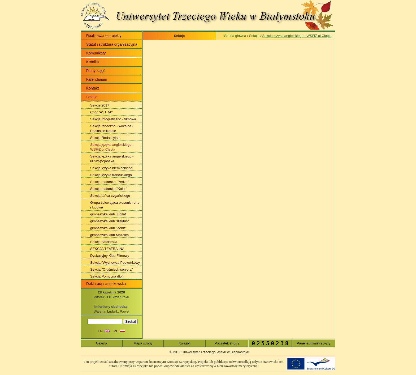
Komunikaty (96, 53)
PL (119, 331)
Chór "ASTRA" (101, 112)
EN (104, 331)
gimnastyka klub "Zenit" (108, 228)
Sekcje (254, 36)
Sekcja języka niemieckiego (111, 168)
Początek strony (227, 343)
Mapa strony (143, 343)
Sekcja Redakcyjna (105, 138)
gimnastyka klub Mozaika (109, 235)
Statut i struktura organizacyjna (111, 44)
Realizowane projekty (104, 35)
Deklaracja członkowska (106, 284)
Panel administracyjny (313, 343)
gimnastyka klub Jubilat (108, 214)
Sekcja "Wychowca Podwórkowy (115, 263)
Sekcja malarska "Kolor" (108, 189)
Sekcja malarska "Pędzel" (109, 182)
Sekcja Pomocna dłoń (107, 276)
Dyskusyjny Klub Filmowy (109, 256)
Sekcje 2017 (99, 105)
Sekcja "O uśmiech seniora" (111, 269)
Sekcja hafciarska (103, 242)
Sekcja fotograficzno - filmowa (113, 119)
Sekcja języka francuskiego (111, 175)
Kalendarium (96, 79)
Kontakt (92, 88)
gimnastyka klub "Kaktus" (109, 221)
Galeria (101, 343)
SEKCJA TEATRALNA (107, 249)
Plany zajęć (95, 71)
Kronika (92, 62)
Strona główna (235, 36)
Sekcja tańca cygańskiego (110, 196)
